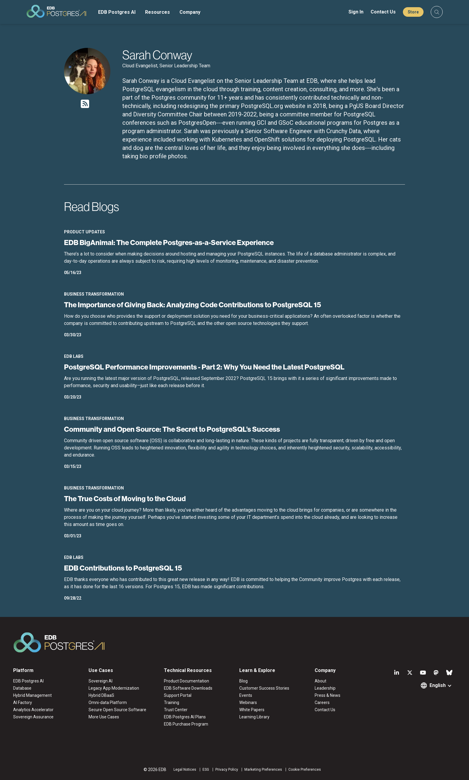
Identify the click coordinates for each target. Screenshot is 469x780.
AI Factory (22, 702)
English (438, 685)
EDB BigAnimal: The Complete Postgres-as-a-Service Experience (169, 242)
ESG (205, 769)
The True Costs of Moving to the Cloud (125, 498)
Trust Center (176, 709)
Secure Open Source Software (117, 709)
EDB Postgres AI (116, 12)
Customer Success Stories (264, 688)
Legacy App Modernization (114, 688)
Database (22, 688)
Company (189, 12)
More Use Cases (104, 716)
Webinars (248, 702)
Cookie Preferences (304, 769)
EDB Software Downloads (188, 688)
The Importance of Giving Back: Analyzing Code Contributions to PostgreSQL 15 (192, 304)
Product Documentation (186, 681)
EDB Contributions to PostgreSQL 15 (123, 567)
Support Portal (177, 695)
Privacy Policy (226, 769)
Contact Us (383, 12)
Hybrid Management (32, 695)
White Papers (251, 709)
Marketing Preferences (263, 769)
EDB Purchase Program (186, 724)
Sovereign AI (100, 681)
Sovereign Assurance (33, 716)
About (320, 681)
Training (171, 702)
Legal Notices (184, 769)
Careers (322, 702)
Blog (243, 681)
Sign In (355, 12)
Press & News (327, 695)
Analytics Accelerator (33, 709)
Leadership (325, 688)
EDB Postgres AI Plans (185, 716)
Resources (157, 12)
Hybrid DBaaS (101, 695)
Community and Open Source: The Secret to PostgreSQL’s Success (172, 429)
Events (245, 695)
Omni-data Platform (108, 702)
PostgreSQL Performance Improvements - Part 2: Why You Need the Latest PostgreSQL (204, 366)
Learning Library (254, 716)
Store (413, 12)
